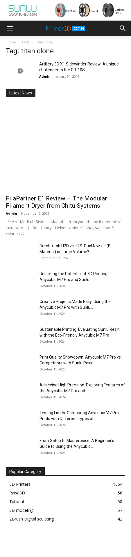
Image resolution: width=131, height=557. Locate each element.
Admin (45, 76)
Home (11, 42)
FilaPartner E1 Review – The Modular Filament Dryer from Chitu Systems (56, 202)
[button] (10, 28)
